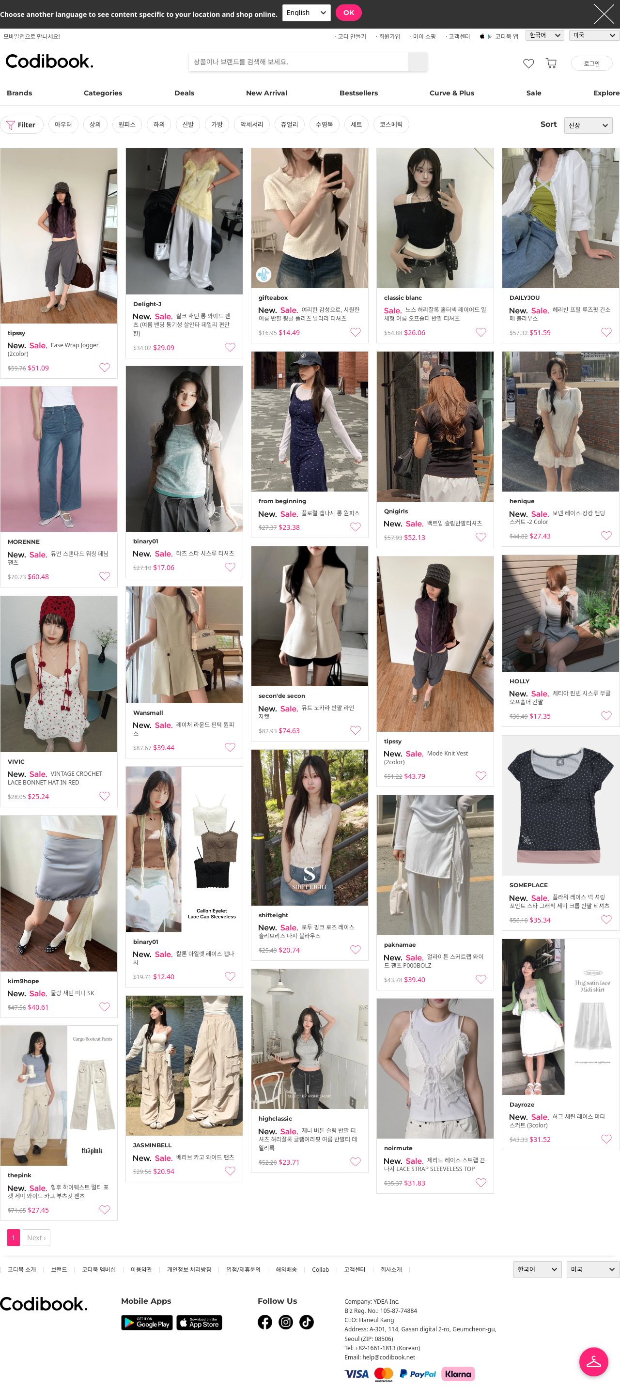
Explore (606, 93)
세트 (357, 124)
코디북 (49, 61)
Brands (19, 93)
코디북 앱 (507, 36)
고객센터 (355, 1269)
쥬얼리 (290, 124)
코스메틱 (391, 124)
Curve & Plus (452, 93)
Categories (103, 93)
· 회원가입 (388, 36)
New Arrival (266, 93)
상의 (96, 124)
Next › (36, 1237)
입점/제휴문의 (243, 1269)
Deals (184, 93)
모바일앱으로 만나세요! (31, 36)
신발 (188, 124)
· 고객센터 (458, 36)
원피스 (128, 124)
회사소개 (391, 1269)
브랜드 (59, 1269)
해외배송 (286, 1269)
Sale (534, 93)
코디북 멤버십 (98, 1269)
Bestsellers (359, 93)
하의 (159, 124)
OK (348, 12)
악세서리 (252, 124)
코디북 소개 (22, 1269)
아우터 (64, 124)
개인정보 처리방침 (189, 1269)
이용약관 (141, 1269)
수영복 (325, 124)
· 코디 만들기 (350, 36)
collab (320, 1269)
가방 (217, 124)
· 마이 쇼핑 (423, 36)
